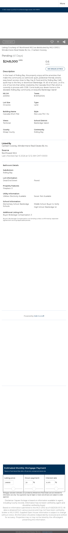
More (62, 3)
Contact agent (8, 42)
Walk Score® (39, 316)
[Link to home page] (7, 3)
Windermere (47, 532)
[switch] (52, 41)
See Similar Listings (55, 69)
